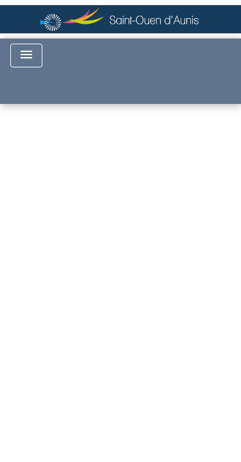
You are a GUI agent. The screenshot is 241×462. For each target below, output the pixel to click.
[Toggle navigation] (26, 55)
